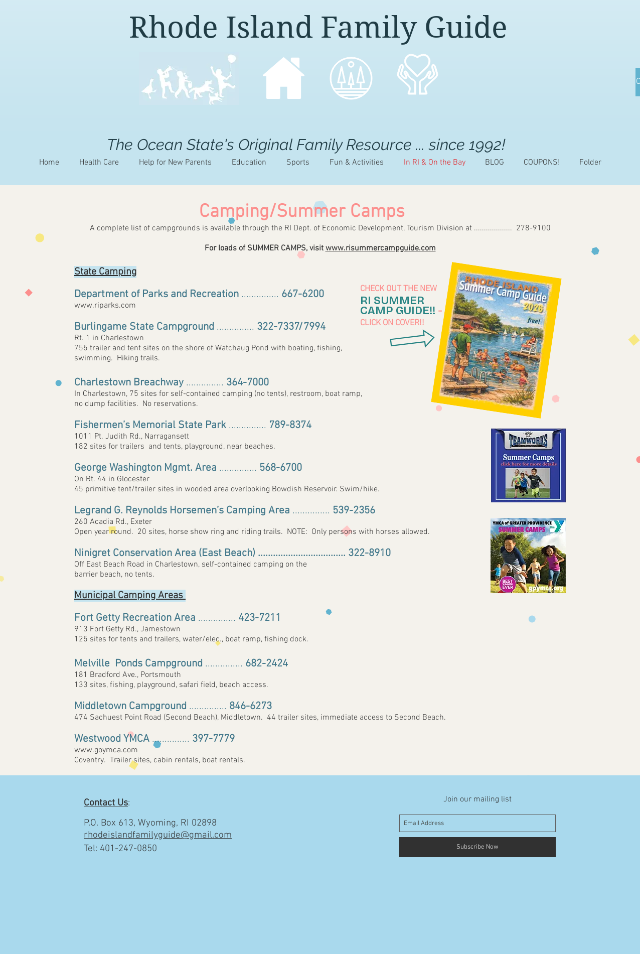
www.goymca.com (106, 750)
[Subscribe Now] (477, 847)
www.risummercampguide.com (381, 248)
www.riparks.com (105, 306)
